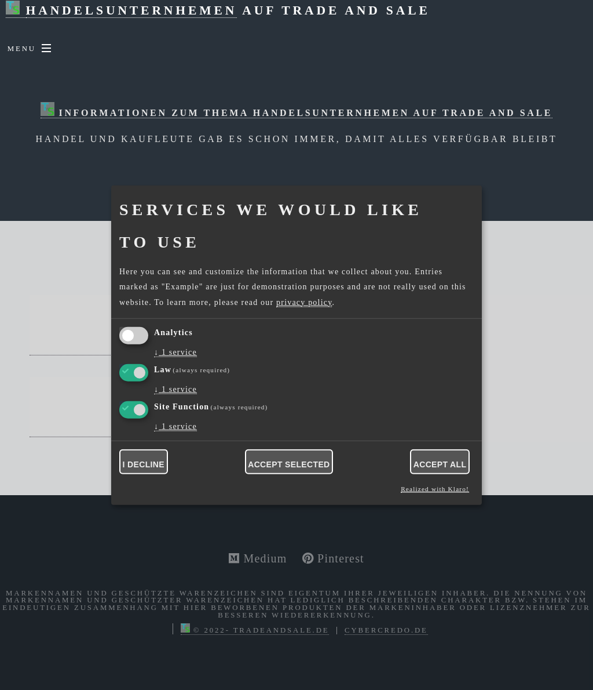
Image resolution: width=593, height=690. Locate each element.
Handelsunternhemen (131, 10)
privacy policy (304, 301)
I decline (143, 464)
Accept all (440, 464)
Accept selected (289, 464)
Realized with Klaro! (435, 488)
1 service (175, 352)
